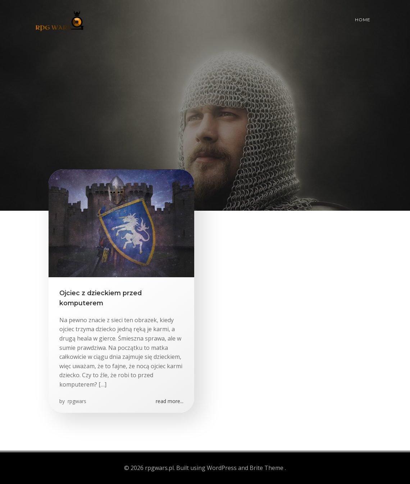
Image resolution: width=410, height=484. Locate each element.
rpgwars (76, 401)
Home (362, 19)
